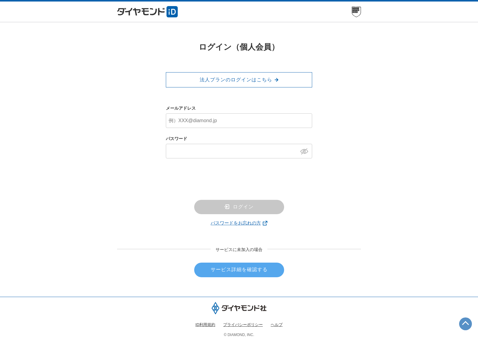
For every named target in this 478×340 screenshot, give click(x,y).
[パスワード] (239, 151)
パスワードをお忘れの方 (236, 222)
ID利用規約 (205, 324)
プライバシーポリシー (243, 324)
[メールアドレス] (239, 120)
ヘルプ (277, 324)
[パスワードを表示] (306, 151)
